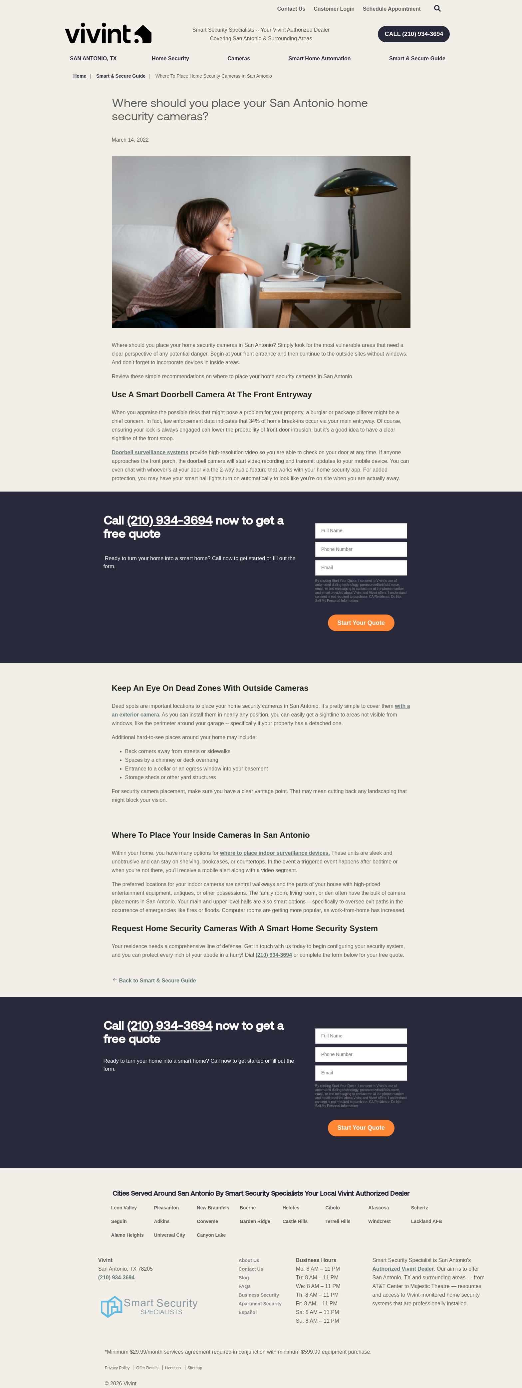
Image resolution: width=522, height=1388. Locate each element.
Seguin (119, 1221)
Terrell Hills (337, 1221)
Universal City (169, 1235)
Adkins (162, 1221)
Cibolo (332, 1207)
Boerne (248, 1207)
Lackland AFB (426, 1221)
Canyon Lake (211, 1235)
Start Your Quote (361, 623)
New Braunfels (213, 1207)
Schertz (419, 1207)
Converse (207, 1221)
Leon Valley (124, 1207)
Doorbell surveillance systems (150, 452)
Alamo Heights (127, 1235)
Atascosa (378, 1207)
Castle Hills (295, 1221)
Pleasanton (166, 1207)
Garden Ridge (255, 1221)
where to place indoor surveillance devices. (275, 853)
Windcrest (379, 1221)
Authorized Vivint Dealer (403, 1269)
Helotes (291, 1207)
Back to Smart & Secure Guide (154, 980)
